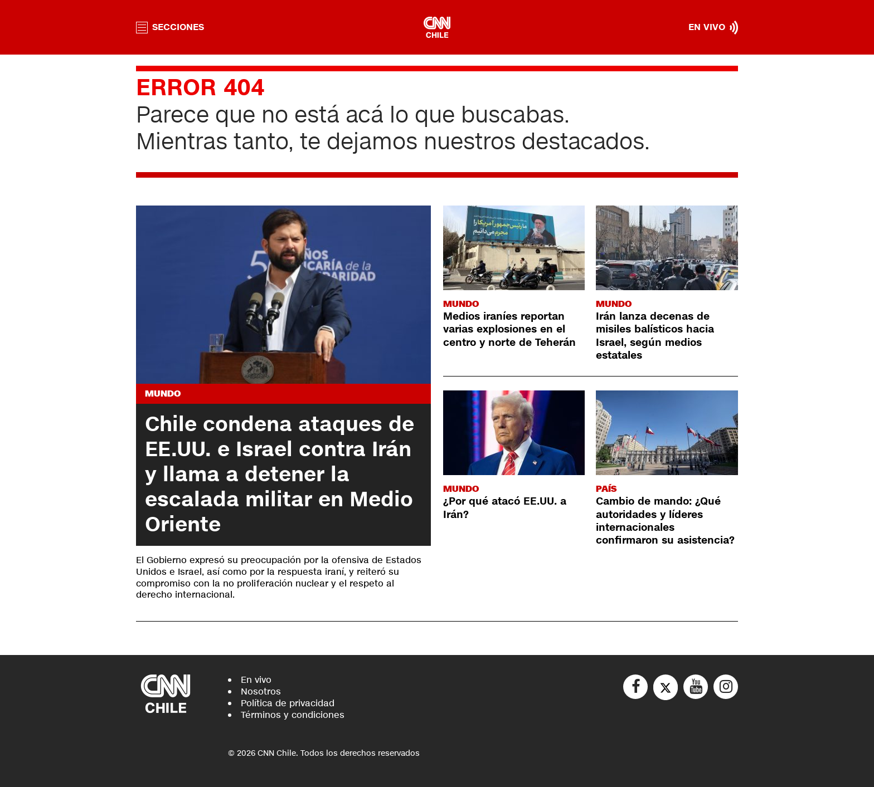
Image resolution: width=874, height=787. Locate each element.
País (606, 488)
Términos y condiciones (292, 714)
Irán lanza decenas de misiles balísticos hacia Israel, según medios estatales (655, 336)
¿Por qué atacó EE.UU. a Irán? (504, 507)
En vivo (256, 679)
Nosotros (261, 691)
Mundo (163, 393)
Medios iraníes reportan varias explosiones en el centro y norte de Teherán (509, 329)
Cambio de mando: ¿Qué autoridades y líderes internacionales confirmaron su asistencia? (665, 521)
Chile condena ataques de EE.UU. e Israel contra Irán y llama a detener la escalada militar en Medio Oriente (279, 474)
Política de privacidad (287, 703)
